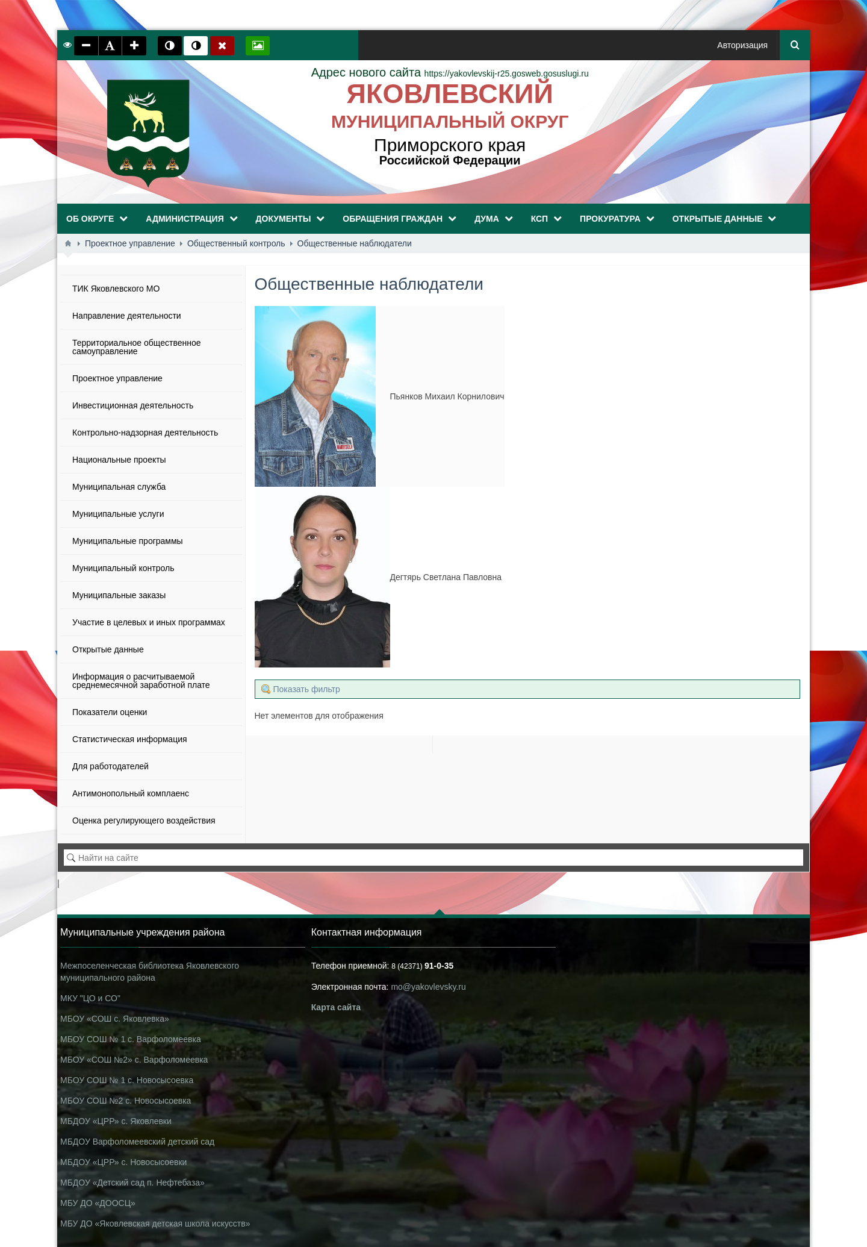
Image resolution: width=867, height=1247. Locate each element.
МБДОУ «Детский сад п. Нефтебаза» (132, 1182)
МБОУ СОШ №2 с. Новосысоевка (125, 1100)
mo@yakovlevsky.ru (428, 987)
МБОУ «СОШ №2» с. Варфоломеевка (134, 1059)
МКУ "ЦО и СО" (90, 998)
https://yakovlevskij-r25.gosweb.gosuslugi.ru (450, 73)
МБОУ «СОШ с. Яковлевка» (114, 1019)
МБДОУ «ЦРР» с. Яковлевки (116, 1121)
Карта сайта (336, 1007)
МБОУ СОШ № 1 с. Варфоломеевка (130, 1039)
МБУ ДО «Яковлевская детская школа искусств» (155, 1223)
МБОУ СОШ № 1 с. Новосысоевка (126, 1080)
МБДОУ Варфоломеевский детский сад (137, 1141)
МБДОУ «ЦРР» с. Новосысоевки (123, 1162)
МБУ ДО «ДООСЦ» (97, 1203)
